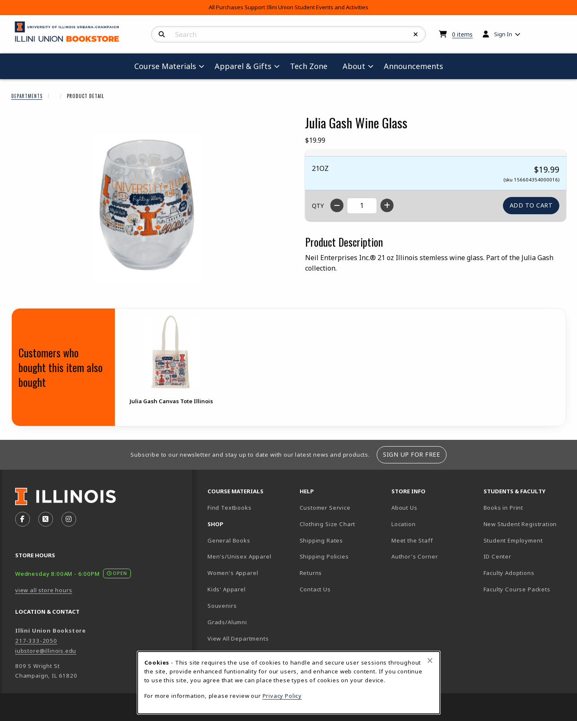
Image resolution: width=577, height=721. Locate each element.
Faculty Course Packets (517, 589)
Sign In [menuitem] (503, 34)
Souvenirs (222, 605)
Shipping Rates (321, 540)
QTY (318, 206)
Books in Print (526, 507)
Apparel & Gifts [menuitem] (243, 66)
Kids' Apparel (226, 589)
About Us (404, 507)
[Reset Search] (416, 34)
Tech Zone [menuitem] (312, 66)
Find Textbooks (229, 507)
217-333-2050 (36, 640)
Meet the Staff (412, 540)
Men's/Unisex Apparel (239, 556)
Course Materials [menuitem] (165, 66)
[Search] (162, 34)
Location (403, 524)
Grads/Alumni (227, 622)
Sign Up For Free (411, 454)
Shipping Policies (324, 556)
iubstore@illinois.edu (45, 650)
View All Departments (238, 638)
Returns (311, 573)
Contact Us (315, 589)
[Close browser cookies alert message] (430, 660)
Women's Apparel (232, 573)
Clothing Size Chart (328, 524)
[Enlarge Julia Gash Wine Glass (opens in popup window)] (148, 207)
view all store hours (43, 590)
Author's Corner (414, 556)
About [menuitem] (354, 66)
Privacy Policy (282, 696)
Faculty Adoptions (509, 573)
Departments (27, 96)
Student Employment (526, 540)
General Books (228, 540)
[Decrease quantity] (336, 205)
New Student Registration (520, 524)
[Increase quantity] (387, 205)
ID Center (526, 556)
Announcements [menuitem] (413, 66)
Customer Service (325, 507)
